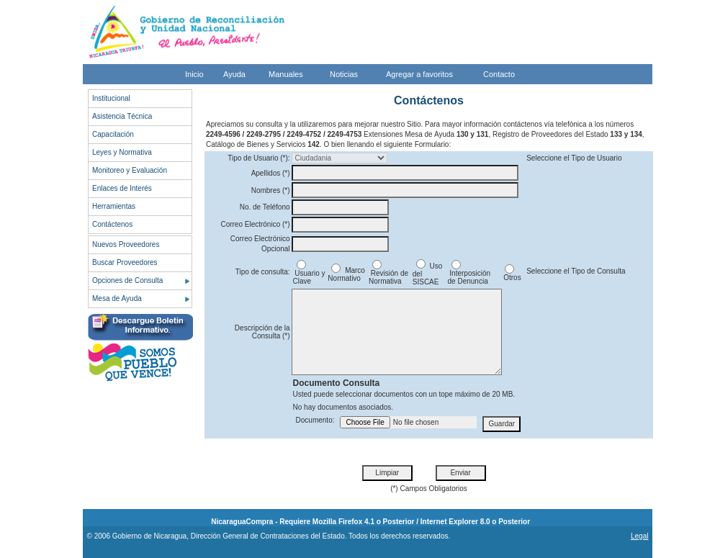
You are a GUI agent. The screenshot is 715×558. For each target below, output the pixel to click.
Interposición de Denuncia (469, 274)
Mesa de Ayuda (117, 298)
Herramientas (113, 206)
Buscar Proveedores (125, 262)
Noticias (344, 74)
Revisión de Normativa (388, 274)
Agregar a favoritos (419, 74)
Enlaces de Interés (122, 188)
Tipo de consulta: (262, 272)
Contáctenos (112, 224)
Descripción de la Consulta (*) (262, 332)
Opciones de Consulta (127, 280)
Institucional (111, 98)
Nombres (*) (270, 190)
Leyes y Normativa (122, 152)
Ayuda (234, 74)
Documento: (315, 420)
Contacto (499, 74)
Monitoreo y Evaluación (129, 170)
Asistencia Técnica (122, 116)
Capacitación (113, 134)
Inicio (194, 74)
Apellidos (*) (270, 173)
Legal (639, 536)
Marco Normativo (346, 274)
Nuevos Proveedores (125, 244)
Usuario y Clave (309, 274)
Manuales (286, 74)
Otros (511, 274)
